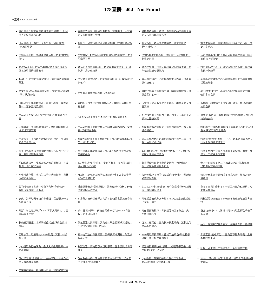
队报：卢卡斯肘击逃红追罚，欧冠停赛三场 (224, 248)
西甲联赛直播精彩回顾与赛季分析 (96, 92)
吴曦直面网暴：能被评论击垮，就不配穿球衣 (43, 270)
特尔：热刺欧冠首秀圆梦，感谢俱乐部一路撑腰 (226, 224)
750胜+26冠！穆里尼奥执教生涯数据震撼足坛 (102, 116)
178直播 (123, 282)
